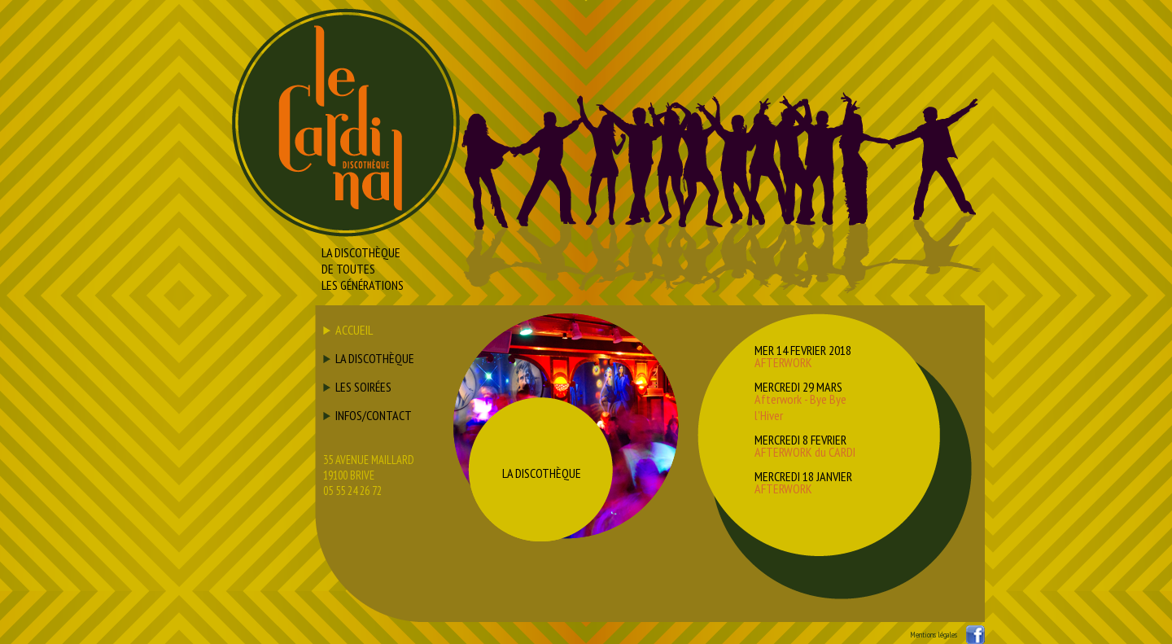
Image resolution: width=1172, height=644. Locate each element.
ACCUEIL (354, 330)
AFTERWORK (783, 362)
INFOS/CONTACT (373, 415)
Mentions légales (933, 634)
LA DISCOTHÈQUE (374, 358)
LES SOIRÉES (363, 387)
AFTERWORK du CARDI (804, 452)
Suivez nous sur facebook (975, 634)
